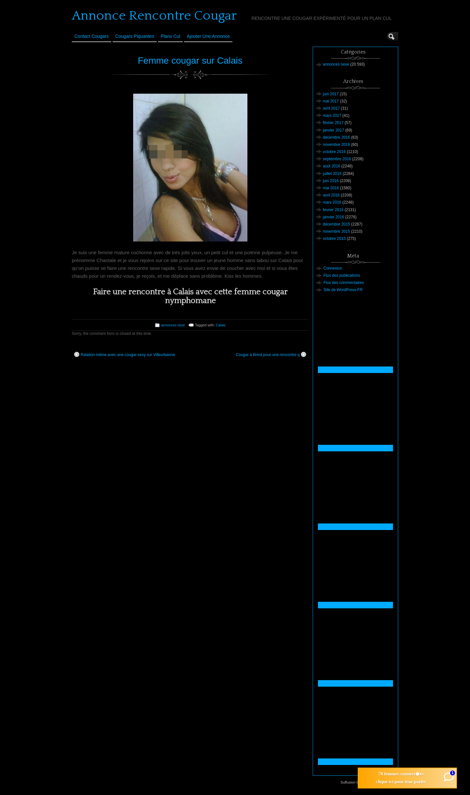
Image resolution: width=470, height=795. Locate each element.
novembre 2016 (336, 144)
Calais (221, 325)
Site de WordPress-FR (343, 290)
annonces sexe (173, 325)
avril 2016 (331, 195)
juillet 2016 (332, 173)
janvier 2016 (333, 217)
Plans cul (170, 36)
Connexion (332, 268)
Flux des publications (341, 275)
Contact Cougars (91, 36)
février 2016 (333, 210)
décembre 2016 (336, 137)
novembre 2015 (336, 231)
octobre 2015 (334, 238)
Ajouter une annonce (208, 36)
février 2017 (333, 122)
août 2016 (331, 166)
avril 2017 (331, 108)
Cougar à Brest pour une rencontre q (271, 354)
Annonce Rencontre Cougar (154, 15)
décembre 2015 (336, 224)
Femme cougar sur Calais (190, 60)
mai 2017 (331, 101)
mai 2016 (331, 188)
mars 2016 (332, 202)
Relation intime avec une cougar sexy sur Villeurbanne (124, 354)
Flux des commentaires (343, 282)
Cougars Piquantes (134, 36)
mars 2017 (332, 115)
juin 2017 (331, 94)
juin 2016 (331, 181)
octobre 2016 (334, 151)
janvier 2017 (333, 130)
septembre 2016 (337, 159)
